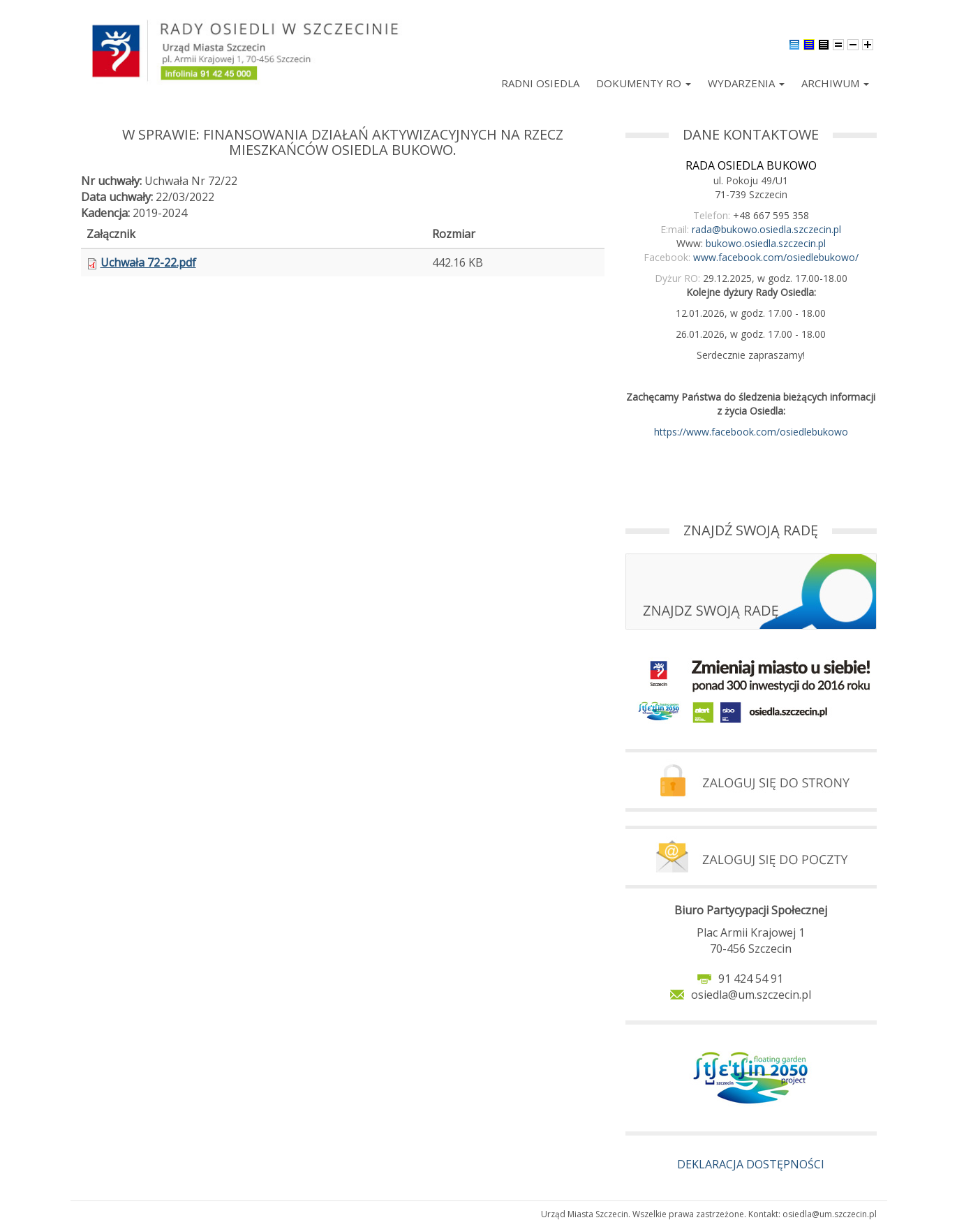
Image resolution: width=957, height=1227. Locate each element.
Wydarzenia (746, 83)
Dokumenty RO (643, 83)
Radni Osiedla (540, 83)
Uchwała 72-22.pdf (148, 262)
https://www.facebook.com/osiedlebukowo (751, 431)
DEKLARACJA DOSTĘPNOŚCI (750, 1164)
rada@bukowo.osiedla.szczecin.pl (766, 229)
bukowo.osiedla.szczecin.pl (766, 243)
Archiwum (835, 83)
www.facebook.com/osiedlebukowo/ (776, 257)
